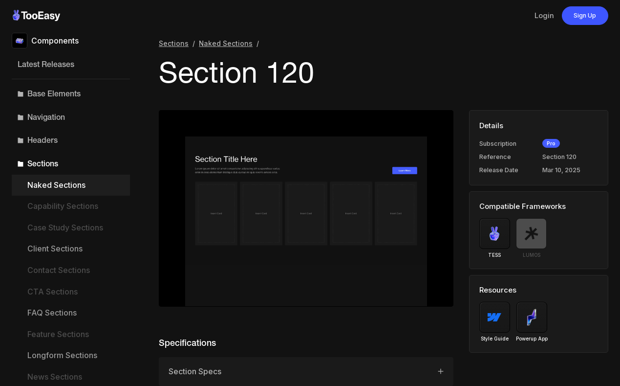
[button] (71, 94)
